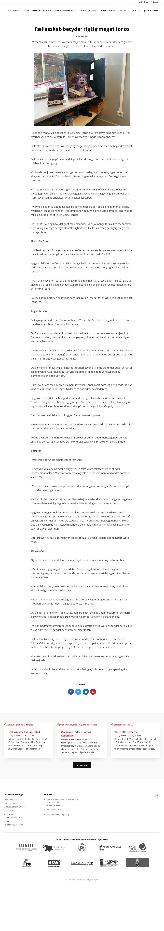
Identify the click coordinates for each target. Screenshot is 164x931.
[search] (147, 9)
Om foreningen (97, 9)
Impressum (8, 815)
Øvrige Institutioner (40, 9)
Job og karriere (134, 9)
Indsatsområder (80, 9)
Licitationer (144, 2)
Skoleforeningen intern (13, 826)
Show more (82, 765)
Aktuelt (111, 9)
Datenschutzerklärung (13, 819)
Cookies (7, 822)
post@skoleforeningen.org (58, 815)
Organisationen (10, 804)
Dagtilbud (15, 9)
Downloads (8, 811)
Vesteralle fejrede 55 (126, 732)
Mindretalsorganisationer (14, 808)
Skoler (26, 9)
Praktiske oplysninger (60, 9)
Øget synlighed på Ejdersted (24, 732)
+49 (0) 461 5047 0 (54, 810)
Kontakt (121, 9)
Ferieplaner (155, 2)
